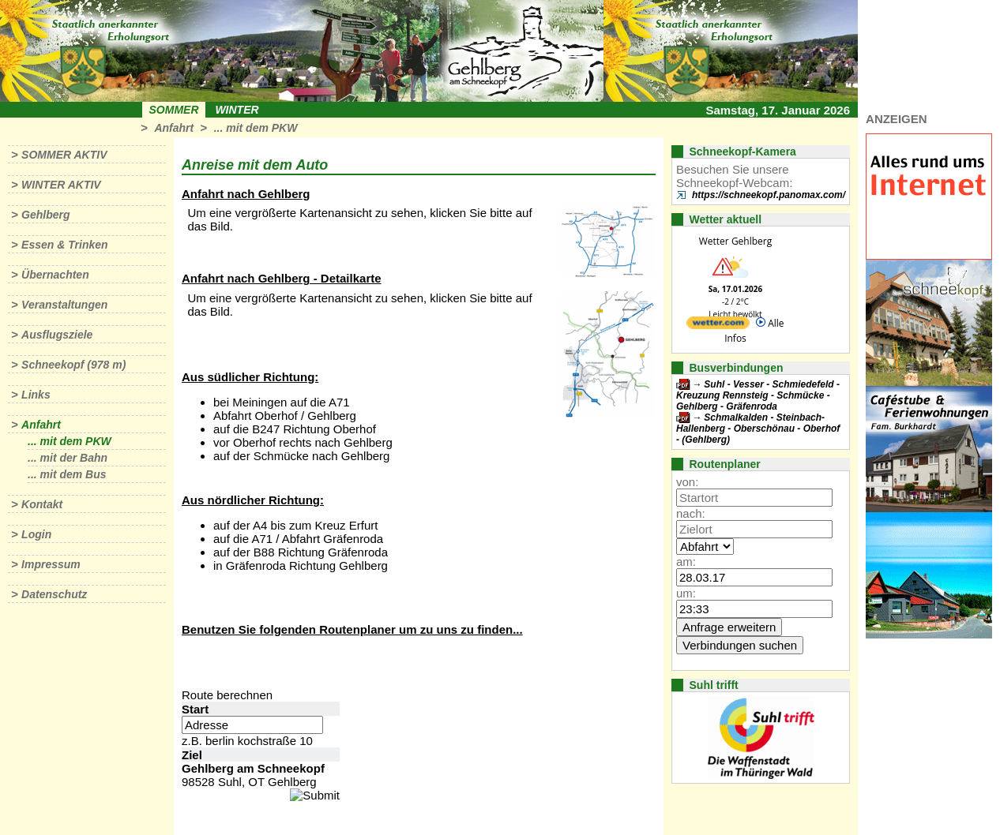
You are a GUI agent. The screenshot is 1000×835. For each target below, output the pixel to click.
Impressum (51, 564)
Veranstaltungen (64, 304)
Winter (236, 109)
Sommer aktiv (64, 154)
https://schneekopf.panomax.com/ (768, 194)
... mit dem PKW (256, 128)
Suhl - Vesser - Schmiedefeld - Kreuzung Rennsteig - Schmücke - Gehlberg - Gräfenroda (758, 395)
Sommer (174, 109)
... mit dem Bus (67, 474)
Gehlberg (45, 214)
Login (36, 534)
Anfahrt (174, 128)
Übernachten (55, 274)
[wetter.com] (718, 325)
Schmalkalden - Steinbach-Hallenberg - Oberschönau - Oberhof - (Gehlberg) (758, 428)
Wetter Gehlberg (735, 241)
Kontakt (41, 504)
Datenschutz (54, 594)
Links (36, 394)
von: (687, 482)
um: (686, 593)
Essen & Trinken (64, 244)
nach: (690, 513)
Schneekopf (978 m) (73, 364)
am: (686, 561)
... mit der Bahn (67, 457)
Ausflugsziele (56, 334)
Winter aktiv (61, 184)
